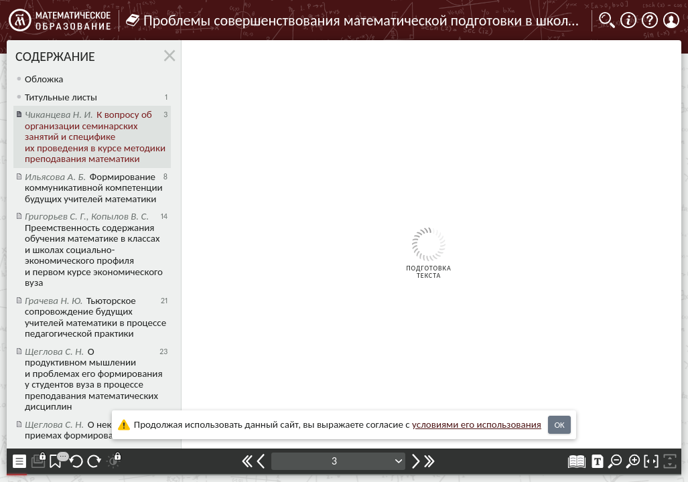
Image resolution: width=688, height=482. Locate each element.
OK (559, 425)
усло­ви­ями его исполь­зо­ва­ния (476, 424)
